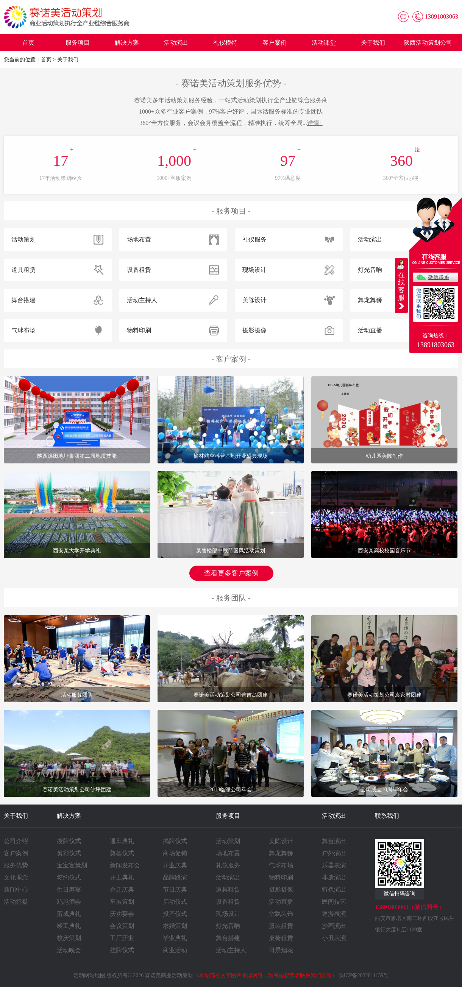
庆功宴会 (122, 914)
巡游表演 (334, 914)
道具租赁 (228, 889)
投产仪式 (175, 914)
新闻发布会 (125, 865)
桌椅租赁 (281, 938)
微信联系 (438, 277)
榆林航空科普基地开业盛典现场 (231, 456)
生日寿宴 (69, 889)
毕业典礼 (175, 938)
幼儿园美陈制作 (384, 456)
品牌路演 (175, 877)
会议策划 (122, 926)
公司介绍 (16, 841)
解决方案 (127, 42)
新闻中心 (16, 889)
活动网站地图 (89, 975)
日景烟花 (281, 950)
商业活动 (175, 950)
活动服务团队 (77, 695)
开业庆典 (175, 865)
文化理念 (16, 877)
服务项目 (78, 42)
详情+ (315, 123)
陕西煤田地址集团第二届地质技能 (77, 456)
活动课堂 (324, 42)
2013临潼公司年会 (230, 789)
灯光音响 (228, 926)
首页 (28, 42)
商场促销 (175, 853)
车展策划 (122, 901)
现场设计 (228, 914)
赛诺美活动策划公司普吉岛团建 (231, 695)
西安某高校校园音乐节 (384, 550)
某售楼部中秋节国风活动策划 (230, 550)
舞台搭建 (228, 938)
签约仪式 (69, 877)
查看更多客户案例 (231, 573)
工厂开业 (122, 938)
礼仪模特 (225, 42)
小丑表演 (334, 938)
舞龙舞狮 (281, 853)
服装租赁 (281, 926)
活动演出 (176, 42)
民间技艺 (334, 901)
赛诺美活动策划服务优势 (231, 83)
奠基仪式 (122, 853)
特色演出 (334, 889)
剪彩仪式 (69, 853)
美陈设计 (281, 841)
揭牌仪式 (175, 841)
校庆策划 (69, 938)
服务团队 (231, 598)
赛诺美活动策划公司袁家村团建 (384, 695)
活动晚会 (69, 950)
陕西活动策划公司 (428, 42)
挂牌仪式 (122, 950)
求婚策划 (175, 926)
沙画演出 (334, 926)
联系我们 (387, 815)
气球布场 (281, 865)
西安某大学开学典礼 (77, 550)
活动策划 (228, 841)
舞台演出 (334, 841)
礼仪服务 (228, 865)
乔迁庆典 (122, 889)
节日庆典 (175, 889)
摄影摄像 (281, 889)
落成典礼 (69, 914)
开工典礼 (122, 877)
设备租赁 (228, 901)
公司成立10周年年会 (384, 789)
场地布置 (228, 853)
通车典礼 (122, 841)
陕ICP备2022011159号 (364, 975)
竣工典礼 (69, 926)
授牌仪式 (69, 841)
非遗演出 (334, 877)
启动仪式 (175, 901)
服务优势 (16, 865)
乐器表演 (334, 865)
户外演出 (334, 853)
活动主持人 (231, 950)
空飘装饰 (281, 914)
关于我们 (373, 42)
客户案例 (274, 42)
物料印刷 (281, 877)
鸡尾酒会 (69, 901)
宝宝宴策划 (72, 865)
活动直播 (281, 901)
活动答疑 (16, 901)
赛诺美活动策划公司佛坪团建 (76, 789)
